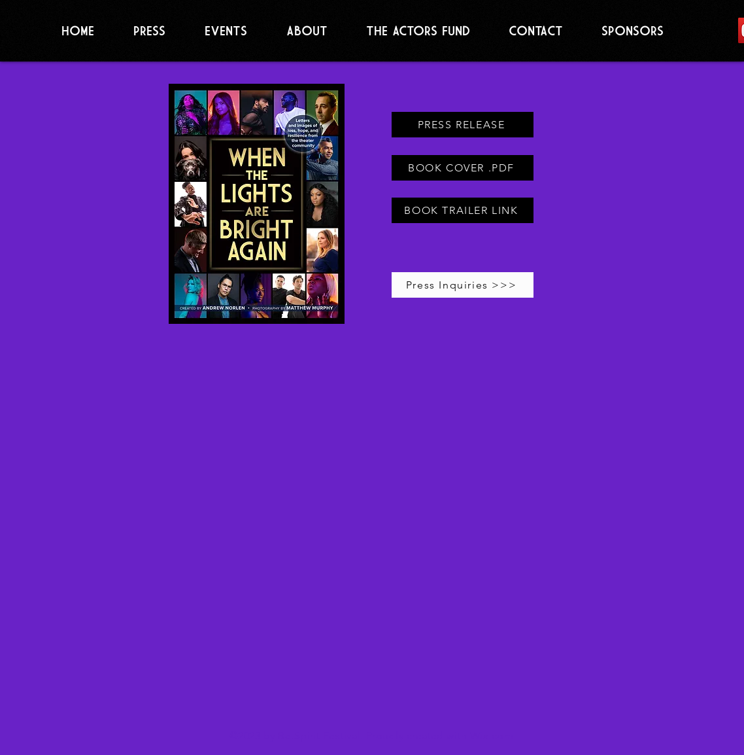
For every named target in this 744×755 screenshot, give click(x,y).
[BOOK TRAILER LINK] (462, 210)
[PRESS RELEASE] (462, 124)
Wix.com (491, 735)
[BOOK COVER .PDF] (462, 168)
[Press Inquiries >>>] (462, 285)
